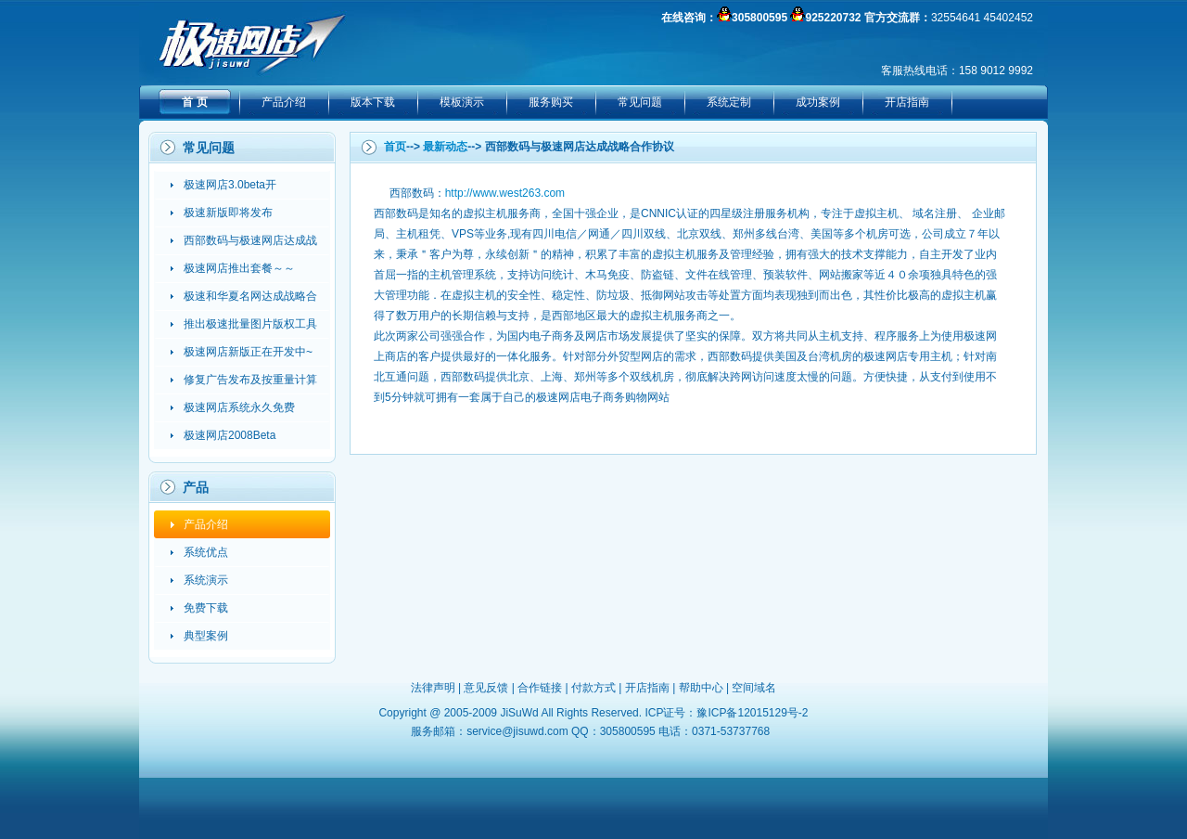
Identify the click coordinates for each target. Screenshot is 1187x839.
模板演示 (462, 102)
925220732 (833, 17)
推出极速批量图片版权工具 (250, 323)
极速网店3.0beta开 (230, 184)
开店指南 (907, 102)
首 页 (194, 102)
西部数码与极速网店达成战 (250, 240)
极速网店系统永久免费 (239, 407)
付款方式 (593, 687)
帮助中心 (701, 687)
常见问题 (640, 102)
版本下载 (373, 102)
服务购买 (551, 102)
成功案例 (818, 102)
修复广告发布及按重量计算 (250, 379)
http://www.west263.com (505, 193)
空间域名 (754, 687)
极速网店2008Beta (229, 435)
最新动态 (445, 146)
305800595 (759, 17)
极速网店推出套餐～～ (239, 268)
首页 (395, 146)
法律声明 (433, 687)
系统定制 (729, 102)
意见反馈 (486, 687)
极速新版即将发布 (228, 212)
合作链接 (539, 687)
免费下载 (206, 607)
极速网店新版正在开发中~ (248, 351)
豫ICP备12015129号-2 (752, 712)
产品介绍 (284, 102)
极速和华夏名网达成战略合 (250, 296)
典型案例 (206, 635)
